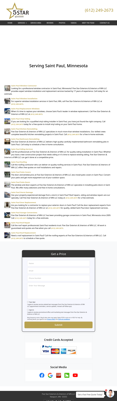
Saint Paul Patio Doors (20, 154)
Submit (58, 296)
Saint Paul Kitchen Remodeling (24, 100)
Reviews (50, 23)
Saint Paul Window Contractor (24, 57)
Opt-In (31, 281)
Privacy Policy (51, 291)
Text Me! (32, 274)
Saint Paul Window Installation (24, 70)
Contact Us (104, 23)
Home (10, 23)
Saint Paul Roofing (19, 133)
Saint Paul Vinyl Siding (20, 90)
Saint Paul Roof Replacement (23, 204)
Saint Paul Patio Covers (21, 144)
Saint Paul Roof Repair (20, 194)
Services (22, 23)
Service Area (36, 23)
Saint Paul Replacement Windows (25, 80)
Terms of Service (75, 396)
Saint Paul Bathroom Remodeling (25, 110)
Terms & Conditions (64, 291)
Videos (73, 23)
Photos (62, 23)
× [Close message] (103, 392)
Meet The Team (88, 23)
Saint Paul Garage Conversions (24, 184)
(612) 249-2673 (99, 10)
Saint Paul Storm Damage (22, 164)
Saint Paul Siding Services (22, 121)
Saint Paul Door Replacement (23, 174)
